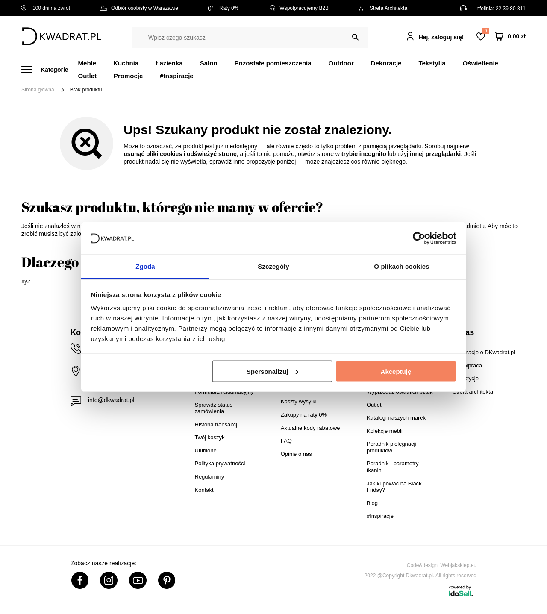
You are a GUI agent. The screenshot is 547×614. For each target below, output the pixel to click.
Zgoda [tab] (145, 266)
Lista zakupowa (485, 31)
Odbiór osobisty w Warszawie (139, 8)
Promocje (128, 75)
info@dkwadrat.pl (111, 400)
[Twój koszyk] (510, 36)
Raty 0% (223, 8)
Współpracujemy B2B (298, 8)
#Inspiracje (176, 75)
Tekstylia (431, 63)
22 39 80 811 (511, 9)
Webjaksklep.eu (459, 565)
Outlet (87, 75)
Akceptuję (396, 371)
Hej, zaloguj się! (441, 37)
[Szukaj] (355, 37)
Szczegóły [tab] (273, 266)
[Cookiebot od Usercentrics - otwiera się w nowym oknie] (419, 238)
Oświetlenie (480, 63)
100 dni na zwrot (45, 8)
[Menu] (49, 69)
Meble (87, 63)
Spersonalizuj (273, 371)
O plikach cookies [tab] (401, 266)
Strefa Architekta (383, 8)
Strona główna (37, 90)
